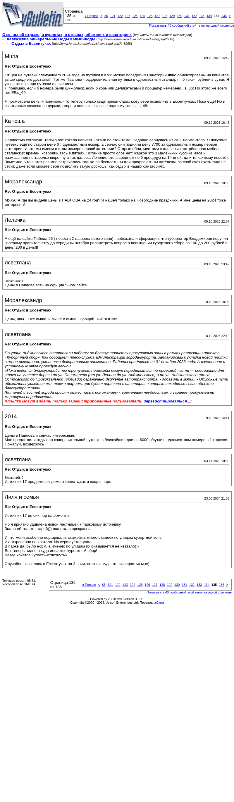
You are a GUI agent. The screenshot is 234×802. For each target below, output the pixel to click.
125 (142, 16)
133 (201, 16)
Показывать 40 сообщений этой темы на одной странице (189, 592)
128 (164, 16)
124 (134, 16)
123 (127, 16)
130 (179, 16)
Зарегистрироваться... (166, 401)
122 (120, 16)
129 (172, 16)
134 (209, 16)
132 (194, 16)
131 (187, 16)
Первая (91, 16)
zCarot (159, 602)
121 (112, 16)
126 (149, 16)
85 (106, 16)
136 (224, 16)
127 (157, 16)
